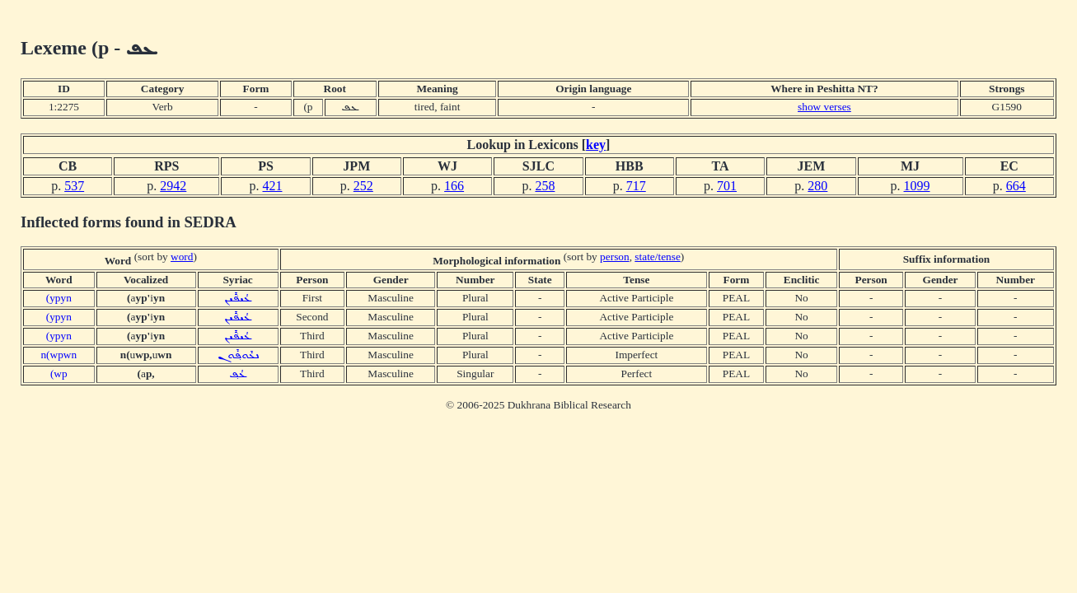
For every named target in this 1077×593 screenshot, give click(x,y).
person (615, 256)
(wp (59, 373)
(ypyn (59, 298)
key (596, 145)
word (182, 256)
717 (636, 186)
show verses (824, 106)
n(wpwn (58, 354)
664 (1016, 186)
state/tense (657, 256)
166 (454, 186)
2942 (173, 186)
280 (817, 186)
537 (74, 186)
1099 (917, 186)
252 (363, 186)
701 (727, 186)
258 (545, 186)
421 (272, 186)
